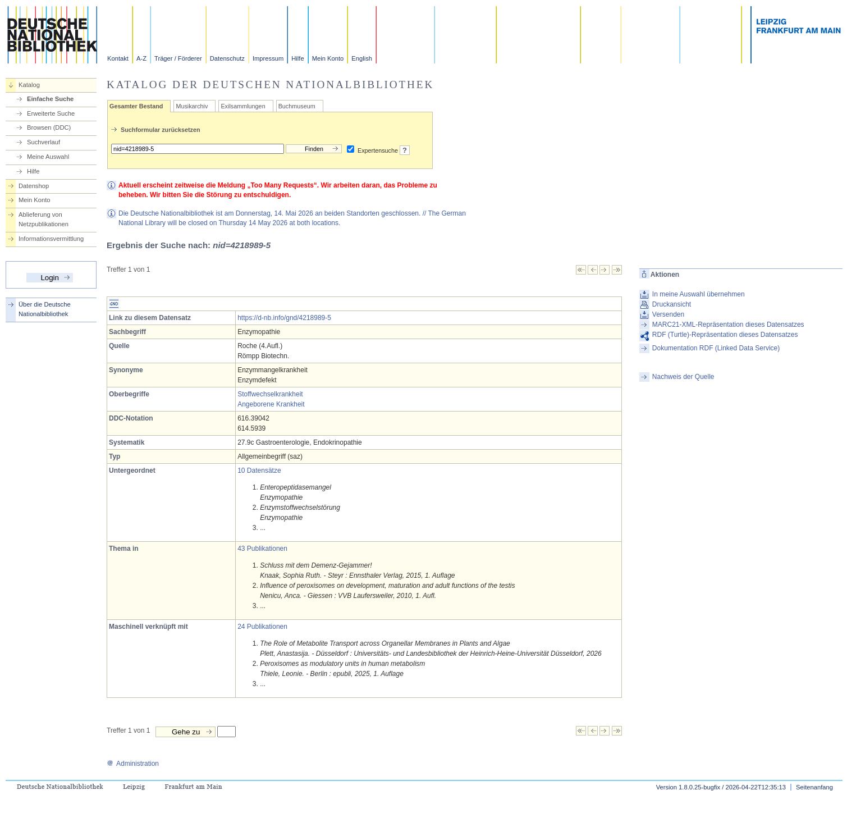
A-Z (141, 58)
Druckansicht (671, 304)
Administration (133, 764)
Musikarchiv (192, 106)
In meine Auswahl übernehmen (698, 294)
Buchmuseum (296, 106)
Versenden (668, 314)
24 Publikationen (262, 627)
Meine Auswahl (48, 156)
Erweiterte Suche (51, 113)
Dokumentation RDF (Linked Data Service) (716, 348)
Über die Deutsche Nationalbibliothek (45, 309)
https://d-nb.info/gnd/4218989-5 (284, 318)
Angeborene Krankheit (270, 404)
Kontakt (118, 58)
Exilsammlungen (243, 106)
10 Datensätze (259, 470)
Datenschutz (227, 58)
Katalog (29, 84)
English (361, 58)
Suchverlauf (43, 142)
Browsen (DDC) (49, 127)
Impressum (268, 58)
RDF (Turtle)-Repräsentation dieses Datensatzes (725, 335)
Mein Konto (328, 58)
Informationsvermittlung (51, 238)
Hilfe (297, 58)
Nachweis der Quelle (683, 377)
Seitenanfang (814, 787)
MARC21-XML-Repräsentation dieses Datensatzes (728, 324)
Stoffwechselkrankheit (270, 394)
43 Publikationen (262, 548)
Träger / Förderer (178, 58)
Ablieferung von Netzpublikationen (43, 219)
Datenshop (34, 185)
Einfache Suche (50, 98)
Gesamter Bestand (136, 106)
